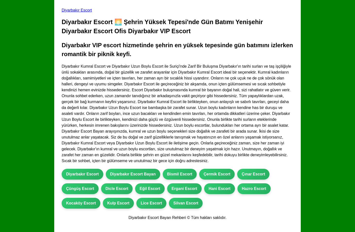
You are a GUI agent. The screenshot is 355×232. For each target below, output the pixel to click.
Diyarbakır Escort (77, 10)
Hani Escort (220, 188)
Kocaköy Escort (81, 203)
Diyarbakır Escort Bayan (133, 174)
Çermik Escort (217, 174)
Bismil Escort (179, 174)
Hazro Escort (254, 188)
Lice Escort (151, 203)
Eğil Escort (150, 188)
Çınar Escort (253, 174)
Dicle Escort (117, 188)
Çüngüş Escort (80, 188)
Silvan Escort (185, 203)
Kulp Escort (118, 203)
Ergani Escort (184, 188)
